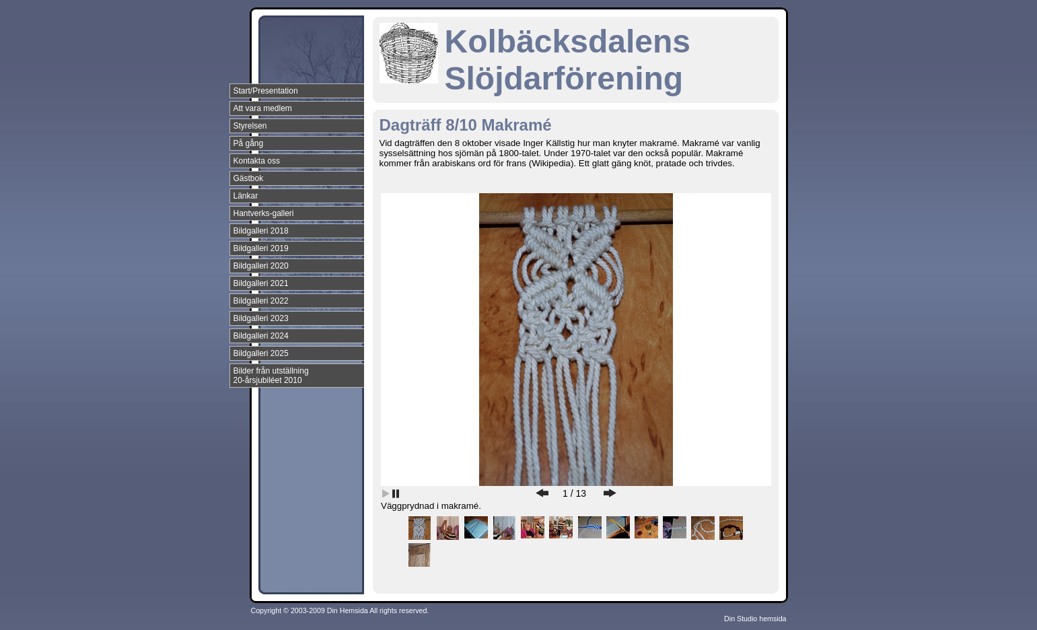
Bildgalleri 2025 (261, 353)
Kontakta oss (257, 161)
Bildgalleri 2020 (261, 266)
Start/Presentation (266, 91)
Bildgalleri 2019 (261, 248)
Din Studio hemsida (755, 619)
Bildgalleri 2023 (261, 318)
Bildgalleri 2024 (261, 336)
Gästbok (249, 178)
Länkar (246, 196)
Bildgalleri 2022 (261, 301)
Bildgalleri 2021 (261, 283)
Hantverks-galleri (264, 213)
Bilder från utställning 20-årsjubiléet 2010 (271, 375)
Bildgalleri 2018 (261, 231)
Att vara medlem (263, 108)
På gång (249, 143)
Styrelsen (250, 126)
